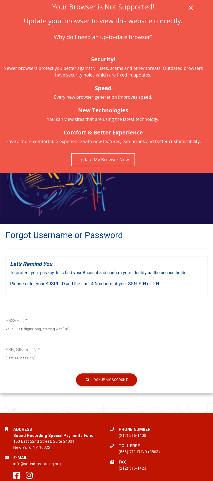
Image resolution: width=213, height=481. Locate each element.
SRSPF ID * (16, 320)
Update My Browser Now (103, 160)
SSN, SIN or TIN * (23, 349)
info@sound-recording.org (37, 464)
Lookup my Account (107, 380)
